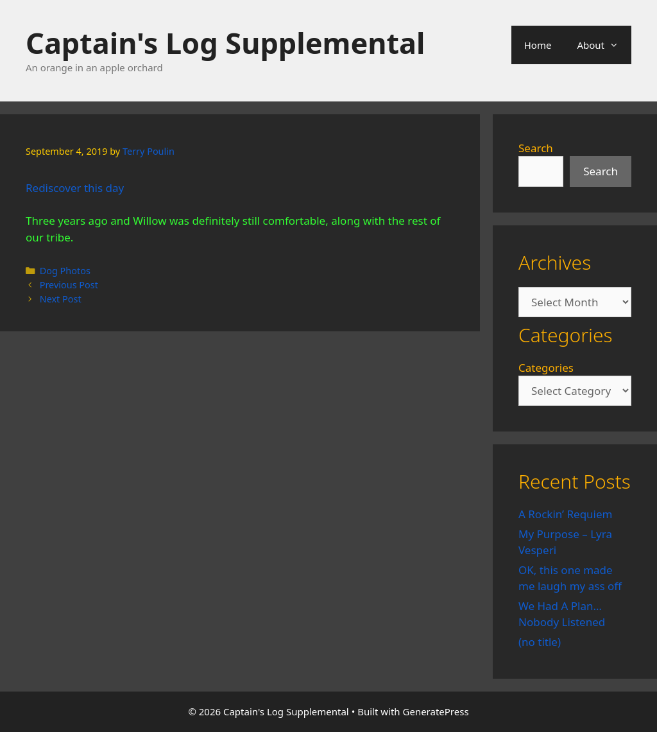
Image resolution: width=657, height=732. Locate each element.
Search (535, 148)
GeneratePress (436, 711)
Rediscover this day (75, 187)
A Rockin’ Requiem (565, 514)
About (604, 45)
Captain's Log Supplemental (225, 42)
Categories (546, 367)
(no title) (539, 641)
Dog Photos (65, 271)
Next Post (60, 299)
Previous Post (69, 285)
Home (538, 45)
